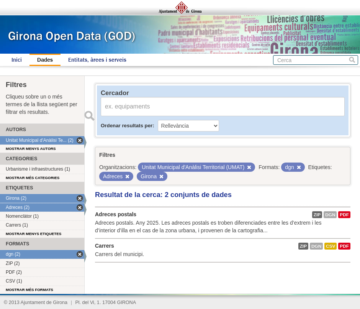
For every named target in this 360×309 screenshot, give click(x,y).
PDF (344, 214)
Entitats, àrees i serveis (97, 60)
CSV (330, 246)
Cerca (352, 60)
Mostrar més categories (32, 178)
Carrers (104, 246)
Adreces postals (115, 214)
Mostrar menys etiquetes (33, 234)
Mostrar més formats (29, 290)
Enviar (89, 116)
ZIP (317, 214)
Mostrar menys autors (31, 148)
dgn (330, 214)
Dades (45, 60)
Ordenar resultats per (126, 125)
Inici (16, 60)
